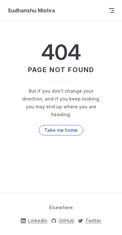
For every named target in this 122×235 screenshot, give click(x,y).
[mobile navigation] (111, 10)
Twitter (89, 220)
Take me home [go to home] (61, 130)
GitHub (62, 220)
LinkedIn (34, 220)
